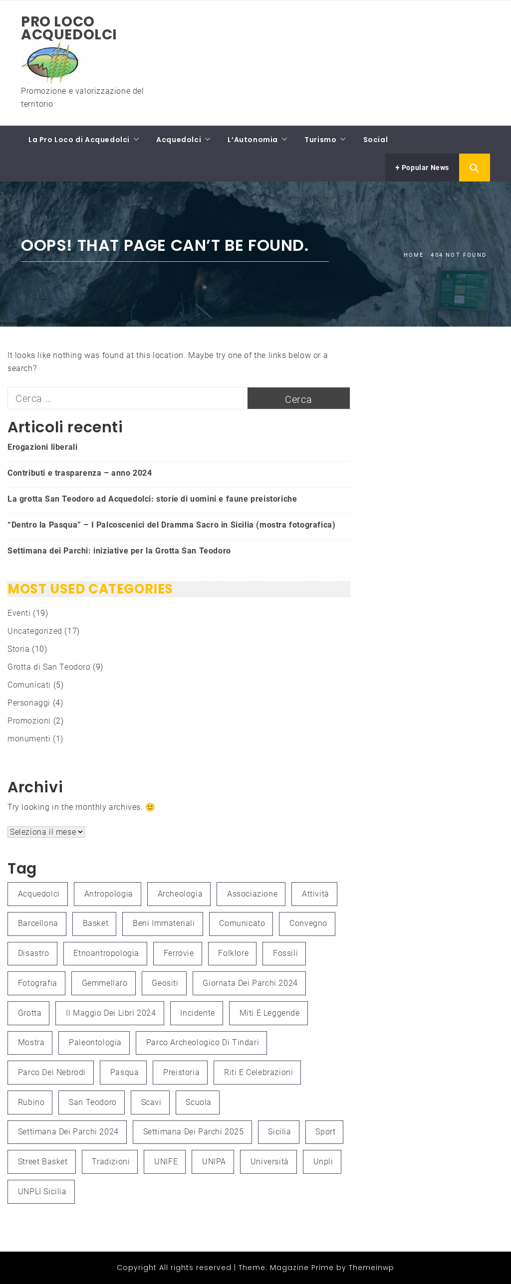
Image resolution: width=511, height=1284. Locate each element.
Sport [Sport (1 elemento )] (325, 1131)
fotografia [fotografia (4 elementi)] (37, 983)
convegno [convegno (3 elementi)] (308, 923)
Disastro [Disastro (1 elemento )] (33, 953)
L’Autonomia (253, 140)
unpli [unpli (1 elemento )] (323, 1161)
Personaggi (28, 703)
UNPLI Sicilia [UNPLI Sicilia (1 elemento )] (42, 1191)
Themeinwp (371, 1268)
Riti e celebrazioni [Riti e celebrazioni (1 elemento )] (258, 1072)
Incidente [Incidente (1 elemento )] (197, 1013)
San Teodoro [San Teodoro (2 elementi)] (93, 1102)
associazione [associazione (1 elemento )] (252, 894)
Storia (18, 649)
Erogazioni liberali (42, 447)
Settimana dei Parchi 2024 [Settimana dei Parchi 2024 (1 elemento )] (68, 1131)
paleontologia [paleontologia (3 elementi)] (95, 1042)
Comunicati (29, 685)
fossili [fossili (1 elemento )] (285, 953)
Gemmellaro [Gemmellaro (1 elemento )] (105, 983)
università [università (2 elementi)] (270, 1161)
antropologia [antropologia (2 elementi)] (108, 894)
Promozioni (29, 721)
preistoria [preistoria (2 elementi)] (181, 1072)
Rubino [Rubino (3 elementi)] (31, 1102)
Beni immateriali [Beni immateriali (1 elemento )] (164, 923)
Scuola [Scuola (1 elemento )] (199, 1102)
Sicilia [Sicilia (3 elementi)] (279, 1131)
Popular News (422, 168)
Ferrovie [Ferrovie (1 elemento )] (179, 953)
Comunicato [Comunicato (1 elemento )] (242, 923)
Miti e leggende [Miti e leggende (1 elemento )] (270, 1013)
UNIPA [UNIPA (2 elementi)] (214, 1161)
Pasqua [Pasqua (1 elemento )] (124, 1072)
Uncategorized (34, 631)
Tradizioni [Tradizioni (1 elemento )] (111, 1161)
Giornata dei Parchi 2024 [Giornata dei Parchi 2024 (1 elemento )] (250, 983)
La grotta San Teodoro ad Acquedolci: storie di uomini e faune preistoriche (152, 499)
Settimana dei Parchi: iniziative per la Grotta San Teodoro (119, 550)
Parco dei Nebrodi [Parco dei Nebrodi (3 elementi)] (52, 1072)
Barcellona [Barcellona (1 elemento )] (38, 923)
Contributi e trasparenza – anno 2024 (79, 473)
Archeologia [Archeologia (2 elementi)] (180, 894)
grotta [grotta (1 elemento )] (30, 1013)
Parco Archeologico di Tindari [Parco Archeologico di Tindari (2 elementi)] (202, 1042)
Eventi (19, 613)
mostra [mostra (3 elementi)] (31, 1042)
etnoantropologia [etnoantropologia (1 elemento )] (106, 953)
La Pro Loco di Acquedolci (79, 140)
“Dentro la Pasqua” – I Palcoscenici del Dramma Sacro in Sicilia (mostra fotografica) (171, 525)
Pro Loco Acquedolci (69, 28)
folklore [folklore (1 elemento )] (233, 953)
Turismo (320, 140)
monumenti (28, 738)
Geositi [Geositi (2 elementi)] (165, 983)
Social (375, 140)
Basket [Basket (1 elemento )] (96, 923)
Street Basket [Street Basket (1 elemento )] (43, 1161)
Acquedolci (178, 140)
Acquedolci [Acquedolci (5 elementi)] (39, 894)
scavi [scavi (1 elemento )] (151, 1102)
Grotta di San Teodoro (49, 667)
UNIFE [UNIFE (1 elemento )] (166, 1161)
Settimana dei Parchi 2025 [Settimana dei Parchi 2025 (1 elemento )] (193, 1131)
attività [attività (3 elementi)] (315, 894)
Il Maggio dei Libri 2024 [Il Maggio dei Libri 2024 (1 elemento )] (111, 1013)
